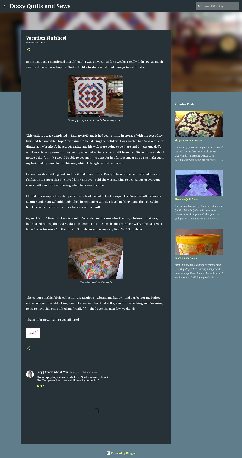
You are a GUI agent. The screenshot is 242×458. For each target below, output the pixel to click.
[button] (28, 49)
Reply (40, 385)
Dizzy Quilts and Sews (40, 6)
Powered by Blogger (121, 453)
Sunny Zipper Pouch (186, 258)
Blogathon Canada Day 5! (189, 140)
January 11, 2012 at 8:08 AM (83, 372)
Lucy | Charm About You (52, 372)
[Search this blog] (221, 6)
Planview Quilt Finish (186, 199)
